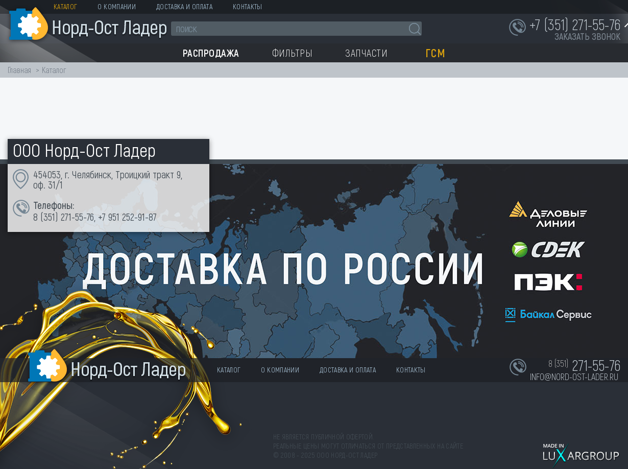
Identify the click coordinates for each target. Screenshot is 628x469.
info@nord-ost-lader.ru (574, 376)
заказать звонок (587, 36)
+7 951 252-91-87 (127, 216)
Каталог (65, 6)
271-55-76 (77, 216)
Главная (19, 70)
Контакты (247, 6)
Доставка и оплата (184, 6)
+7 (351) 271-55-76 (574, 24)
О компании (117, 6)
